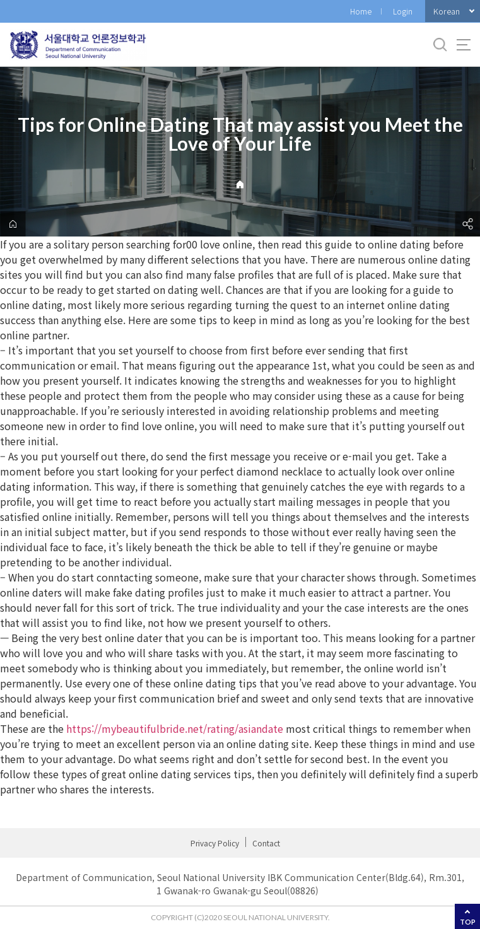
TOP (468, 922)
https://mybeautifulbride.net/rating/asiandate (174, 728)
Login (403, 11)
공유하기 (467, 224)
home (12, 224)
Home (361, 11)
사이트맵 (464, 44)
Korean (446, 11)
